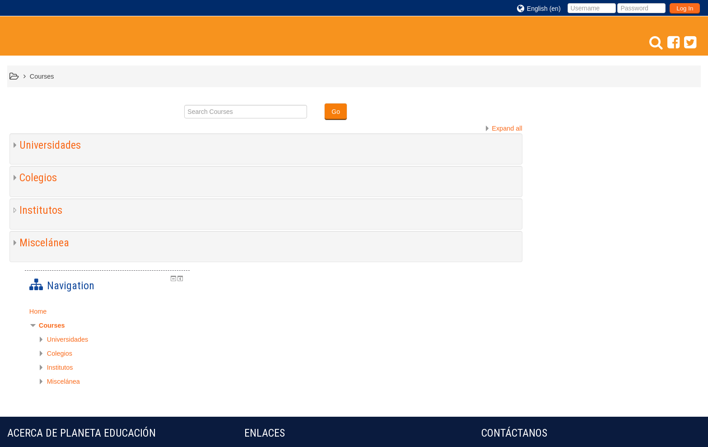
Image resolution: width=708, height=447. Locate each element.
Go (335, 111)
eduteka (258, 332)
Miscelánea (44, 242)
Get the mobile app (508, 426)
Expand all (505, 128)
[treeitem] (621, 133)
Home (554, 132)
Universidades (50, 145)
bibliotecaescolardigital (284, 346)
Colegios (38, 177)
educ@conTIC (269, 318)
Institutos (40, 210)
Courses (568, 147)
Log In (684, 8)
